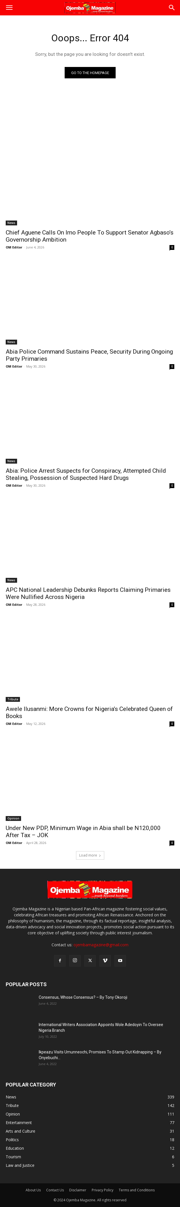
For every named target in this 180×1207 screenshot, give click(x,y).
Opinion (13, 818)
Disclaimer (77, 1190)
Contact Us (55, 1190)
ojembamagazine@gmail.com (100, 944)
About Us (33, 1190)
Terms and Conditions (137, 1190)
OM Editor (14, 247)
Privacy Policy (102, 1190)
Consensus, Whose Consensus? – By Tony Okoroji (83, 997)
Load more (90, 855)
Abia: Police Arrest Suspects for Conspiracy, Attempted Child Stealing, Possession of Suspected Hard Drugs (86, 474)
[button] (9, 7)
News (11, 223)
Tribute (12, 699)
